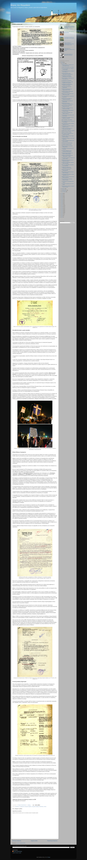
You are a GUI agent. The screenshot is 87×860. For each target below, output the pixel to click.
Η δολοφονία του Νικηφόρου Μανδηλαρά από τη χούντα (67, 76)
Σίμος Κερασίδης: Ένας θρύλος (67, 119)
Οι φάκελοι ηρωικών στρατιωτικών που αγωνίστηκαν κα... (67, 92)
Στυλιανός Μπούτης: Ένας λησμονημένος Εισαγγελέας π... (67, 74)
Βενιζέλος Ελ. (17, 806)
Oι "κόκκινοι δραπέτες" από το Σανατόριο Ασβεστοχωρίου (67, 151)
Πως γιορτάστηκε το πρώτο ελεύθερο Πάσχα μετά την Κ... (68, 124)
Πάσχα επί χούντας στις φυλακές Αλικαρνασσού (67, 146)
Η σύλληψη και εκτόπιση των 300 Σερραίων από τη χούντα (69, 38)
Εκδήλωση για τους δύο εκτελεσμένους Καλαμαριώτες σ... (68, 103)
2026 (62, 62)
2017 (62, 205)
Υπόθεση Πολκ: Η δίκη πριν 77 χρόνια (68, 130)
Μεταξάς (37, 806)
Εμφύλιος (30, 806)
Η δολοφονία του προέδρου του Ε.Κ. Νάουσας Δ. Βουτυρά (68, 118)
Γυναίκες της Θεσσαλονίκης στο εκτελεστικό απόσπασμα (67, 129)
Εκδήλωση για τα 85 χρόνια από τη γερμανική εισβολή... (67, 160)
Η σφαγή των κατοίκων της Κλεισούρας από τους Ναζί (66, 167)
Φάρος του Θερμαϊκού (20, 5)
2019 (62, 202)
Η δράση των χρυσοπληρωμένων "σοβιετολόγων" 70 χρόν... (67, 156)
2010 (62, 215)
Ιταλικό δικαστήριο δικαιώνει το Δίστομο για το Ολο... (67, 106)
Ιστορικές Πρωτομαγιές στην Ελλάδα (68, 67)
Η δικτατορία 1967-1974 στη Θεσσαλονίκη (66, 87)
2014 (62, 209)
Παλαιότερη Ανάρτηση (52, 840)
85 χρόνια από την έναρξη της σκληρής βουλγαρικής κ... (67, 99)
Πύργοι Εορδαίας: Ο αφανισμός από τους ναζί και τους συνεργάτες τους (69, 44)
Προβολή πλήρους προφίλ (16, 852)
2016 (62, 206)
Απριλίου (63, 63)
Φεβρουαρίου (64, 190)
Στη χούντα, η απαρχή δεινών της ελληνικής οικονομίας (67, 108)
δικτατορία (26, 806)
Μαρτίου (63, 188)
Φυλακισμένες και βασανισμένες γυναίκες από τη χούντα (69, 49)
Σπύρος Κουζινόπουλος (18, 851)
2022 (62, 197)
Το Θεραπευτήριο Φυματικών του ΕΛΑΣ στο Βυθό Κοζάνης (67, 153)
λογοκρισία (34, 806)
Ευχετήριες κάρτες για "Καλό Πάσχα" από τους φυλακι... (68, 136)
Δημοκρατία (22, 806)
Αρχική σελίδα (34, 840)
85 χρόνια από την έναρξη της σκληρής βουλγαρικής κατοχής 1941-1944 (69, 27)
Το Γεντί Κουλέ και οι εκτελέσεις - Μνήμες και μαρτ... (67, 179)
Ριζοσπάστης (41, 806)
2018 (62, 203)
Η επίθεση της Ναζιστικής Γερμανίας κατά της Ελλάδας (68, 163)
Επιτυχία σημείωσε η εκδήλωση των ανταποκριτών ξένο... (68, 65)
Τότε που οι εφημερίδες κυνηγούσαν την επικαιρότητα (68, 165)
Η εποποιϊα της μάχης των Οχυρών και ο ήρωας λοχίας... (68, 158)
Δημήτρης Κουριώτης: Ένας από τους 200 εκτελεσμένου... (68, 177)
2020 (62, 200)
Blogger (49, 857)
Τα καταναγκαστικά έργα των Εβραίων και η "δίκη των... (68, 71)
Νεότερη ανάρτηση (16, 840)
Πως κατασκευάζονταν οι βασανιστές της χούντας (68, 55)
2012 (62, 212)
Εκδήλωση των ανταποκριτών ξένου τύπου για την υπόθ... (68, 94)
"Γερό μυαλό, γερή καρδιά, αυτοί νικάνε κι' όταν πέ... (67, 113)
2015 (62, 208)
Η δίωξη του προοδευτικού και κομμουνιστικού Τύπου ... (67, 89)
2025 (62, 193)
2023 (62, 196)
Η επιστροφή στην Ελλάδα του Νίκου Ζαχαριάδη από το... (68, 175)
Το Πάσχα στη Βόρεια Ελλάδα (67, 144)
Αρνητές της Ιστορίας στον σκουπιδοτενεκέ (66, 170)
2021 (62, 199)
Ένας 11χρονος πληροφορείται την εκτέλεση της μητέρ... (67, 134)
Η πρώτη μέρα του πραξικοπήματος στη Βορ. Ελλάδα (68, 111)
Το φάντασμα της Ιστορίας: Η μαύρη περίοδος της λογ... (68, 126)
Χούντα (45, 806)
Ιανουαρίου (64, 191)
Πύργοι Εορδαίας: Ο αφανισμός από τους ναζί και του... (68, 78)
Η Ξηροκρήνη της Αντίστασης (66, 80)
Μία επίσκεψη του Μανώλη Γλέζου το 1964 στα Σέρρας (68, 172)
